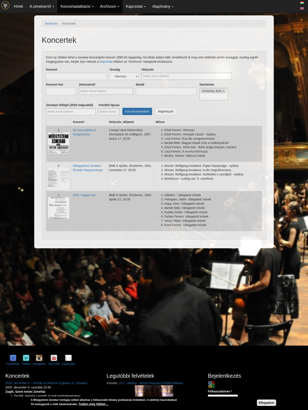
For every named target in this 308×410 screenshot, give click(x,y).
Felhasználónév (220, 391)
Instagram (39, 364)
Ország (115, 69)
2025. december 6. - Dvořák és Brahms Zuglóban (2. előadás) (46, 383)
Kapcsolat (136, 6)
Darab (140, 84)
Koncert (51, 69)
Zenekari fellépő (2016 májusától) (69, 105)
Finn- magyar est (84, 195)
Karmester (207, 84)
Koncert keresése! (137, 111)
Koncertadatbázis (77, 6)
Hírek (18, 6)
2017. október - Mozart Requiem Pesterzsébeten (150, 383)
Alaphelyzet (165, 111)
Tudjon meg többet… (93, 404)
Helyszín (148, 69)
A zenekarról (42, 6)
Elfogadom (266, 402)
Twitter (26, 364)
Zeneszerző (87, 84)
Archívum (109, 6)
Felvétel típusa (109, 105)
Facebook (12, 364)
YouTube (54, 364)
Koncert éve (54, 84)
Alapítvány (162, 6)
